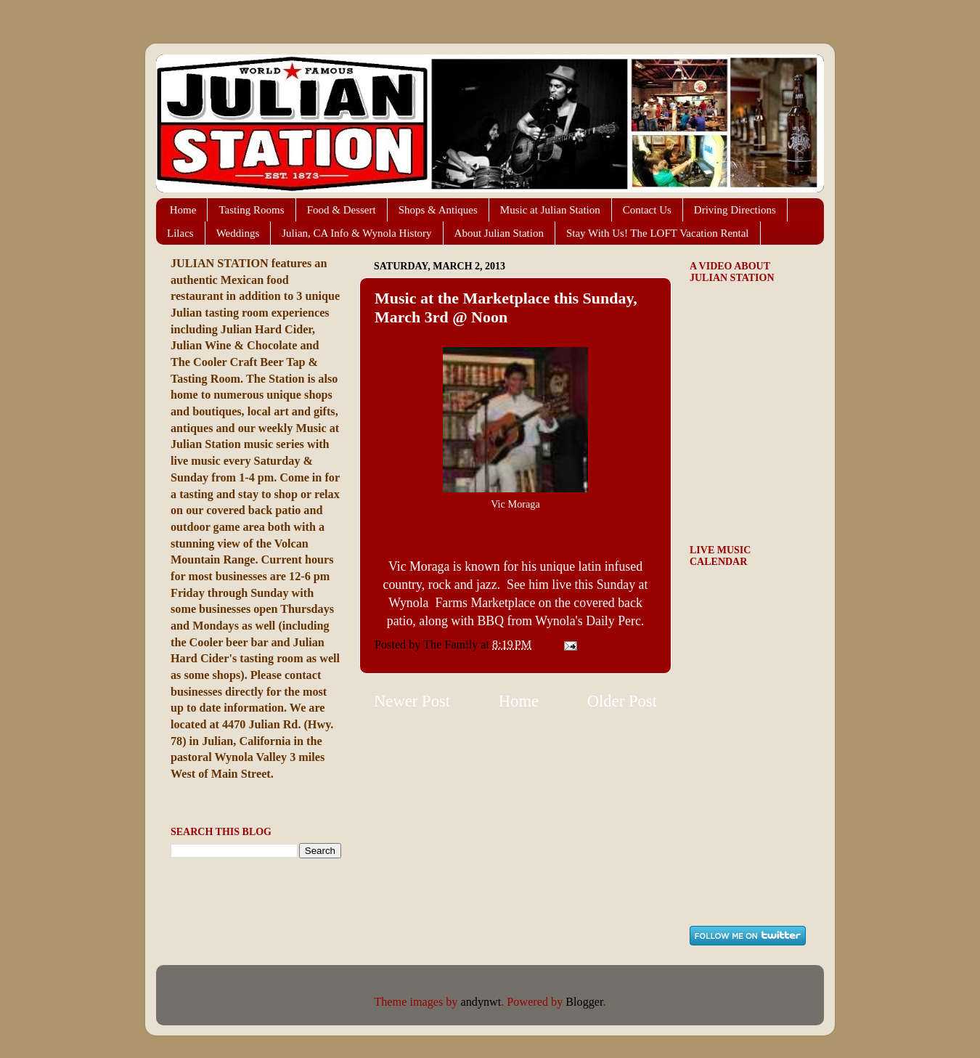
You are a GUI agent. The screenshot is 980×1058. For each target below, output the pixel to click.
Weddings (238, 233)
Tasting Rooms (251, 210)
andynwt (481, 1002)
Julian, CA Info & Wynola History (356, 233)
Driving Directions (735, 210)
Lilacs (180, 233)
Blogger (584, 1002)
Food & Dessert (341, 210)
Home (183, 210)
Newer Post (412, 701)
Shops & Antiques (438, 210)
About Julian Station (499, 233)
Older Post (622, 701)
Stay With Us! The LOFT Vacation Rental (657, 233)
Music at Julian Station (550, 210)
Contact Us (647, 210)
